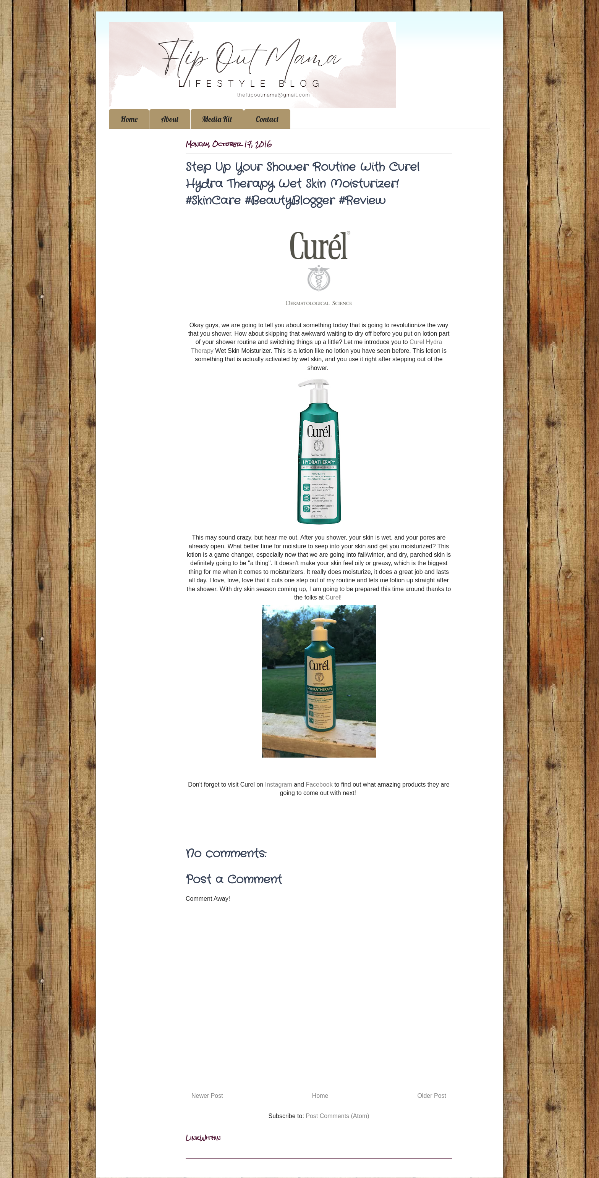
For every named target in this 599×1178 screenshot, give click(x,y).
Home (129, 119)
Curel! (334, 597)
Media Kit (217, 119)
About (170, 119)
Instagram (277, 784)
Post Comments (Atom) (337, 1116)
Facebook (319, 784)
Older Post (431, 1095)
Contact (267, 119)
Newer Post (207, 1095)
